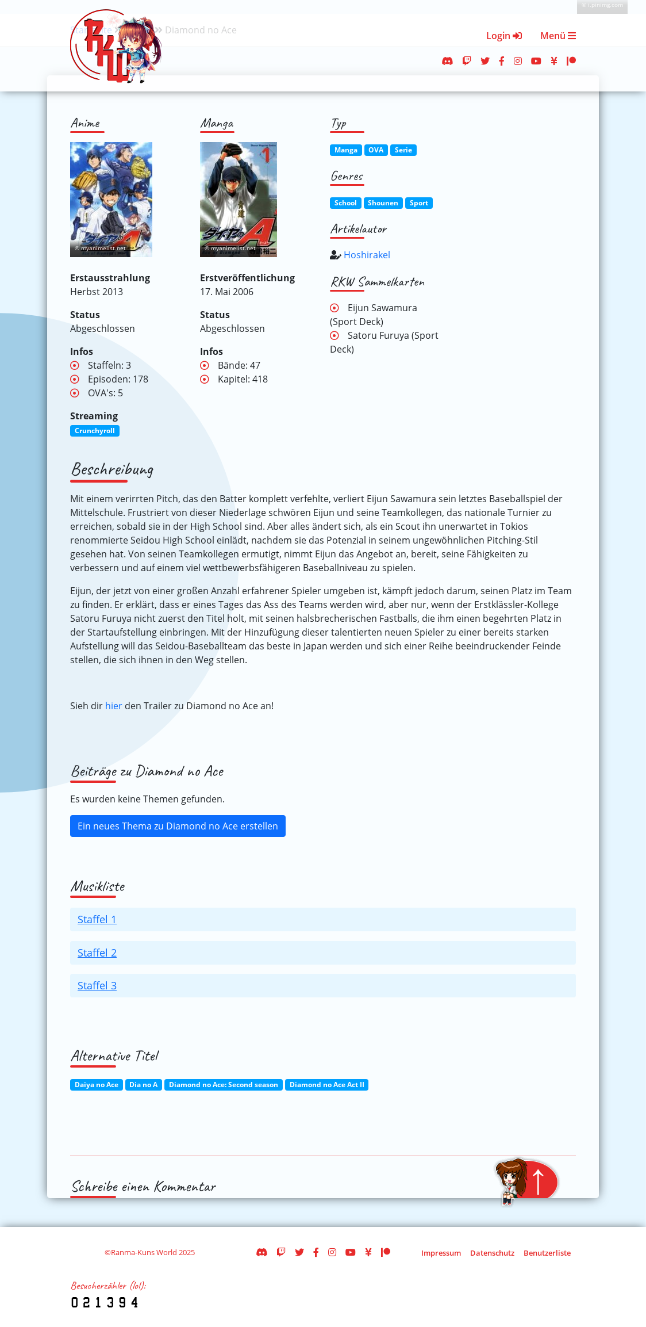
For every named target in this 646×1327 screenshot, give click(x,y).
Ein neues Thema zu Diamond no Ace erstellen (178, 826)
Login (504, 35)
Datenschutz (492, 1253)
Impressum (441, 1253)
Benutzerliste (547, 1253)
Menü (558, 35)
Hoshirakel (367, 254)
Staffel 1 (97, 919)
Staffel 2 (97, 952)
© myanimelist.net (100, 248)
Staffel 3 (97, 985)
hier (113, 705)
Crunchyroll (95, 430)
